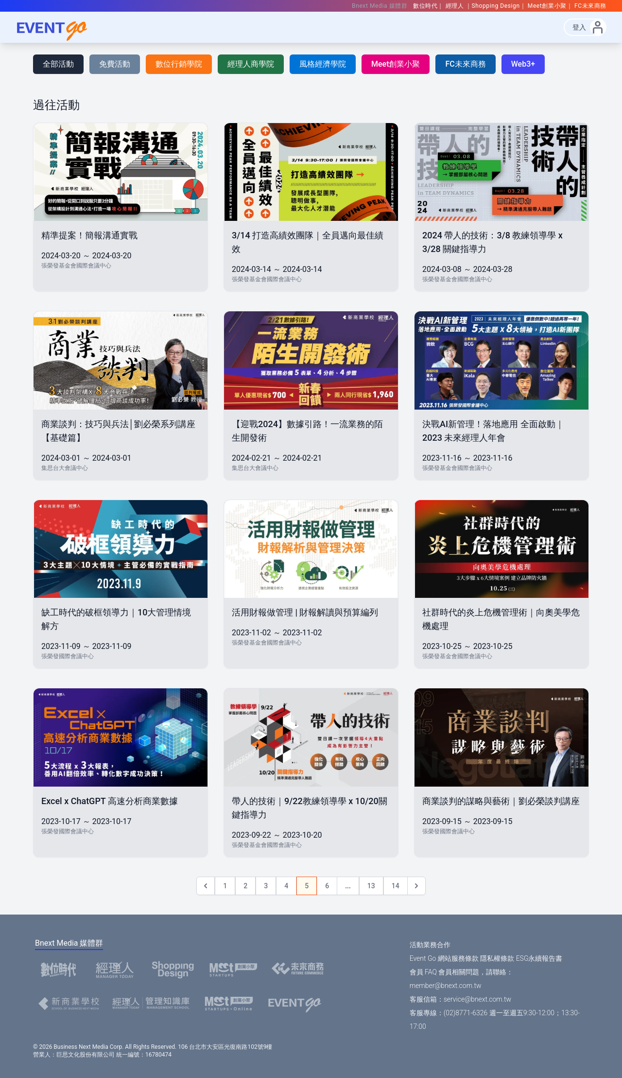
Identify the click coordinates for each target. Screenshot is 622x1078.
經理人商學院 (250, 64)
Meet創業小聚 (547, 5)
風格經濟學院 (322, 64)
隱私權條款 (497, 958)
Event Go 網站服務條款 (444, 958)
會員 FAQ (423, 972)
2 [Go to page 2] (245, 886)
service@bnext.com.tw (478, 999)
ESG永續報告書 (539, 958)
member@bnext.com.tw (446, 985)
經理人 (456, 5)
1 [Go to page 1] (225, 886)
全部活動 (58, 64)
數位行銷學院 (179, 64)
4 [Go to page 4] (286, 886)
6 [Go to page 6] (327, 886)
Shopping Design (496, 5)
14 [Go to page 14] (395, 886)
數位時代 (425, 5)
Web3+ (523, 64)
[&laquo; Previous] (205, 886)
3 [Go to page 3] (266, 886)
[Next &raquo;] (416, 886)
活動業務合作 (430, 945)
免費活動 (114, 64)
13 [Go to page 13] (371, 886)
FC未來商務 (590, 5)
